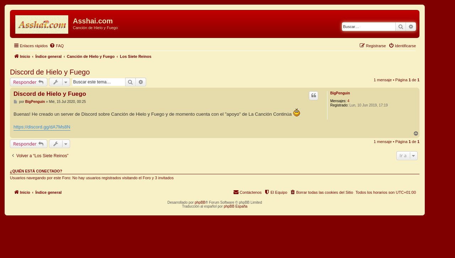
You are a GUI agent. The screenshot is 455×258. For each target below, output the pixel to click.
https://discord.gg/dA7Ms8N (42, 127)
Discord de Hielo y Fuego (50, 72)
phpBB (200, 202)
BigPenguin (340, 93)
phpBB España (235, 206)
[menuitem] (56, 46)
